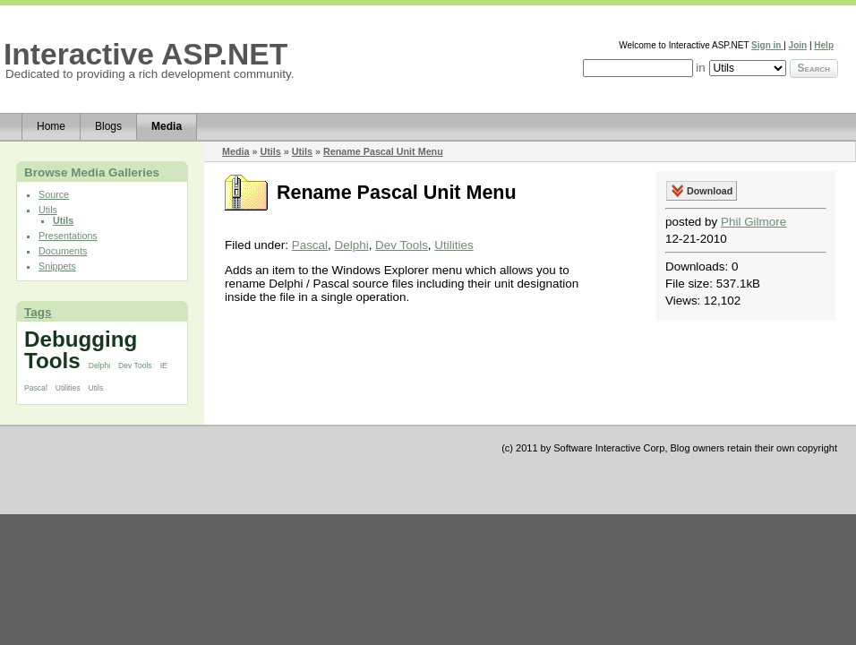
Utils (48, 209)
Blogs (108, 126)
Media (166, 126)
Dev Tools (135, 365)
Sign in (767, 45)
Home (51, 126)
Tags (37, 312)
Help (824, 45)
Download (709, 190)
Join (798, 45)
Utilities (68, 387)
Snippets (57, 266)
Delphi (99, 365)
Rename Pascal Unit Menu (383, 151)
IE (163, 365)
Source (54, 194)
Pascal (35, 387)
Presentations (68, 235)
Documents (63, 250)
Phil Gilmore (753, 221)
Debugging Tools (80, 350)
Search (814, 68)
